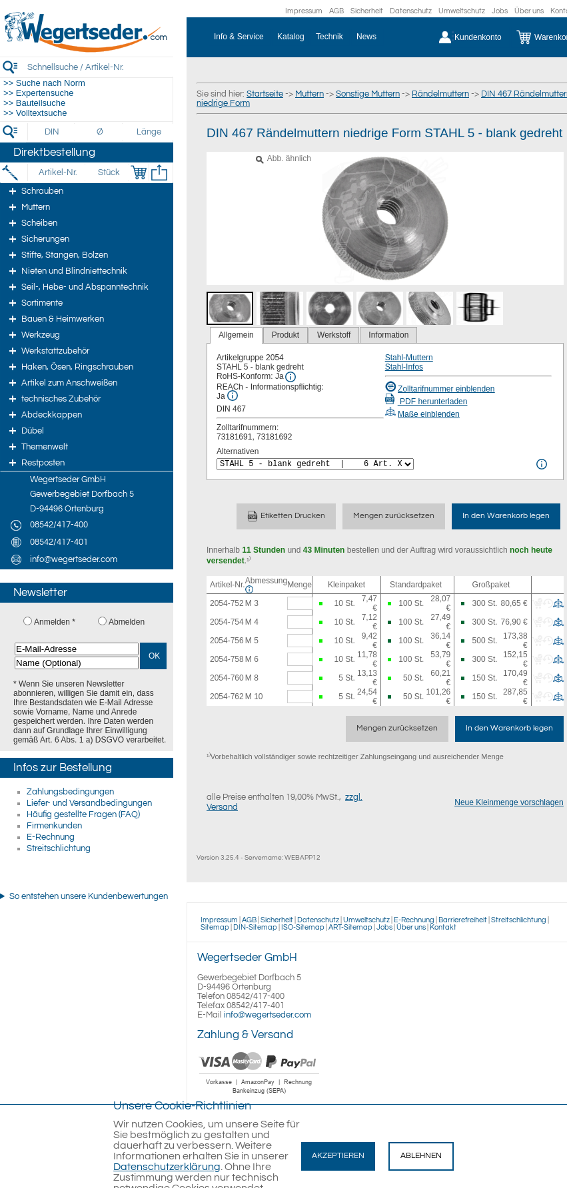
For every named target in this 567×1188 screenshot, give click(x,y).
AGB (336, 11)
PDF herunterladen (426, 401)
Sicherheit (366, 11)
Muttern (309, 94)
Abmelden (127, 622)
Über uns (529, 11)
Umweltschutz (461, 11)
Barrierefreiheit (462, 920)
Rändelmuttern (440, 94)
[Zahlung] (259, 1095)
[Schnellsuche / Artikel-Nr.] (100, 67)
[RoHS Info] (290, 377)
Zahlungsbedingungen (70, 791)
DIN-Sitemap (255, 927)
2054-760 (227, 678)
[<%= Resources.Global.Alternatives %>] (315, 464)
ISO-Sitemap (302, 927)
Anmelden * (54, 622)
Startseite (265, 94)
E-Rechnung (51, 837)
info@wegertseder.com (267, 1015)
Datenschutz (411, 11)
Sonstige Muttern (368, 94)
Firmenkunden (54, 825)
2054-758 (227, 659)
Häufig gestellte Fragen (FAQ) (83, 814)
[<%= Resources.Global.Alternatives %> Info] (541, 464)
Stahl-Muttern (409, 357)
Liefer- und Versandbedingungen (89, 803)
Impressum (303, 11)
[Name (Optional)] (77, 663)
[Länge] (149, 132)
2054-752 (227, 603)
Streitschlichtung (59, 848)
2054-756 (227, 640)
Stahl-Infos (404, 367)
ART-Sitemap (350, 927)
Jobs (500, 11)
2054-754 (227, 622)
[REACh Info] (232, 395)
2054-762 (227, 696)
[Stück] (108, 172)
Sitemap (215, 927)
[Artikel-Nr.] (58, 172)
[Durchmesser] (101, 132)
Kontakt (443, 927)
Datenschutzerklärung (167, 1166)
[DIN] (52, 132)
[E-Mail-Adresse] (77, 649)
